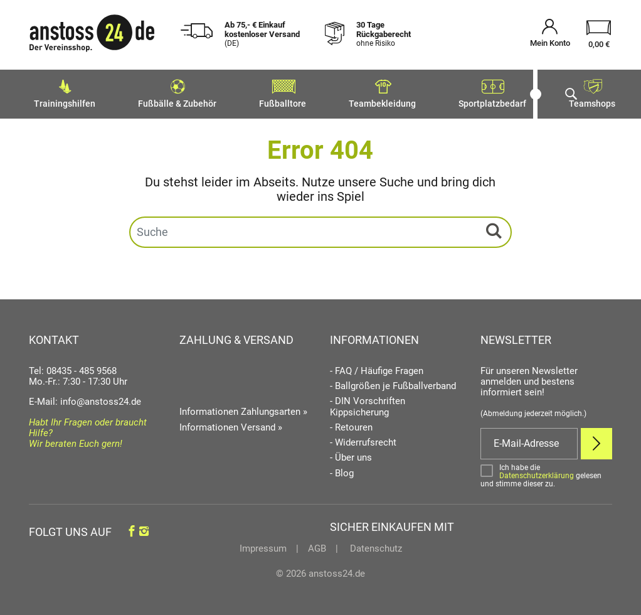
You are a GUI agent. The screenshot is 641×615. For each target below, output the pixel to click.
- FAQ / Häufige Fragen (376, 367)
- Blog (342, 469)
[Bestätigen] (546, 472)
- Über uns (351, 454)
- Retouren (351, 424)
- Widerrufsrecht (363, 439)
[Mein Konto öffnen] (550, 34)
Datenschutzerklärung (536, 472)
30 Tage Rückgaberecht (383, 34)
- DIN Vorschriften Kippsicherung (367, 403)
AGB (317, 544)
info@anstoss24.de (100, 398)
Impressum (263, 544)
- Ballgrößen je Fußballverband (393, 382)
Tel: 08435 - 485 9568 (73, 367)
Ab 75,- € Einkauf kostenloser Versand (262, 34)
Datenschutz (374, 544)
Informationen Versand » (230, 423)
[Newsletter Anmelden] (596, 440)
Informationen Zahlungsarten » (243, 408)
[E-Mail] (529, 440)
